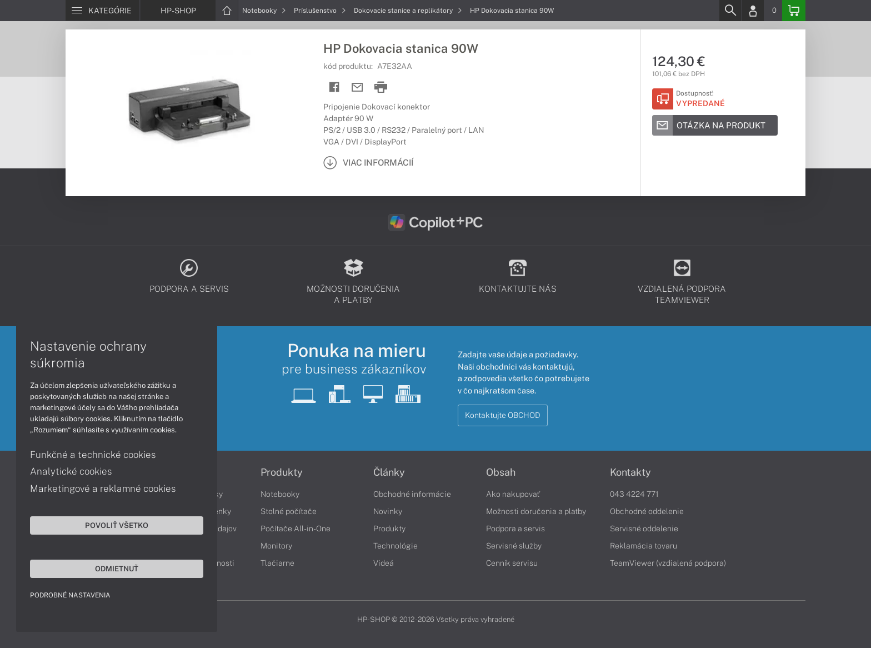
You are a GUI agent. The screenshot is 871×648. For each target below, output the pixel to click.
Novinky (387, 511)
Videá (383, 563)
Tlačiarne (277, 563)
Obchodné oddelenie (647, 511)
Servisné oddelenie (644, 528)
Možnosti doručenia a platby (536, 511)
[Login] (753, 10)
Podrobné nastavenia (71, 595)
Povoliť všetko (105, 524)
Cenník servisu (512, 563)
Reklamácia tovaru (643, 545)
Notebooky (264, 10)
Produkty (282, 472)
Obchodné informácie (412, 494)
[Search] (730, 10)
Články (389, 472)
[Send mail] (357, 87)
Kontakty (630, 472)
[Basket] (793, 10)
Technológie (395, 545)
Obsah (500, 472)
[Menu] (102, 10)
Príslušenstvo (320, 10)
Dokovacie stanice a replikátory (408, 10)
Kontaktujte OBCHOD (502, 415)
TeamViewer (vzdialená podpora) (668, 563)
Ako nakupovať (513, 494)
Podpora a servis (515, 528)
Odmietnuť (105, 568)
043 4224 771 (634, 494)
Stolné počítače (289, 511)
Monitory (276, 545)
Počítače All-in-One (296, 528)
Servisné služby (514, 545)
